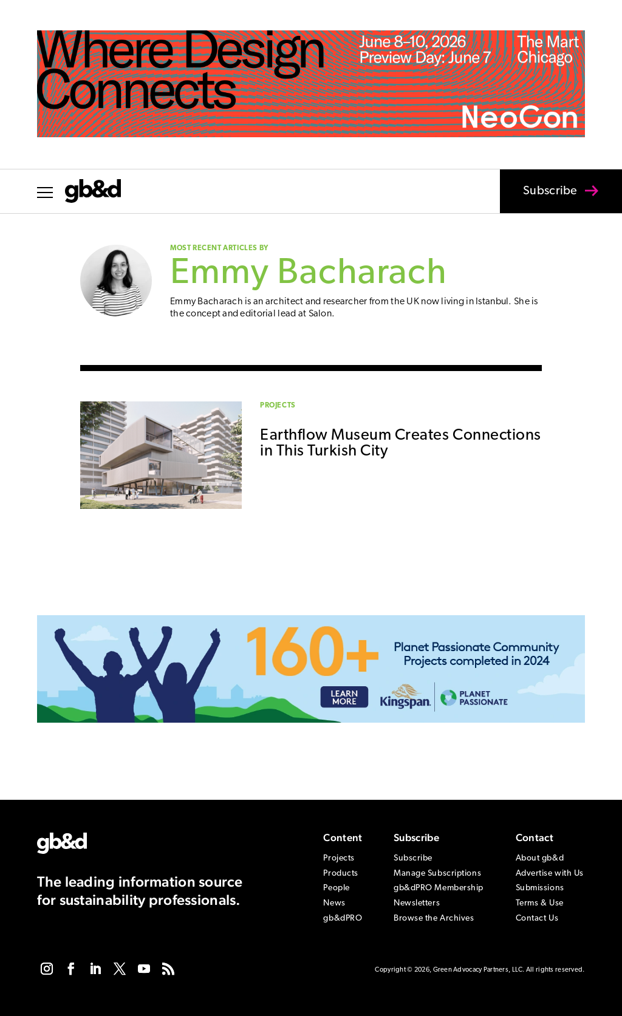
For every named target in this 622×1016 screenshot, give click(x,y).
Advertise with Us (550, 873)
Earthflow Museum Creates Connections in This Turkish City (400, 444)
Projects (278, 405)
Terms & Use (540, 903)
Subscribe (542, 199)
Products (340, 873)
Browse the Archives (434, 918)
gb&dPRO (342, 918)
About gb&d (540, 858)
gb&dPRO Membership (439, 888)
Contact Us (537, 918)
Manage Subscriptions (437, 873)
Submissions (540, 888)
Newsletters (417, 903)
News (334, 903)
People (336, 888)
